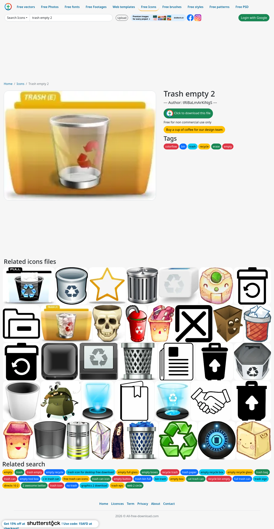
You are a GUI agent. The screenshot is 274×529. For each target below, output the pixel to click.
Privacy (142, 504)
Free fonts (72, 7)
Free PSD (242, 7)
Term (130, 504)
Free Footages (96, 7)
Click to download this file (188, 113)
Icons (20, 84)
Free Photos (49, 7)
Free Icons (148, 7)
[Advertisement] (137, 53)
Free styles (195, 7)
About (155, 504)
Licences (117, 504)
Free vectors (26, 7)
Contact (169, 504)
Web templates (124, 7)
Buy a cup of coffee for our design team (194, 130)
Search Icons (16, 18)
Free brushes (172, 7)
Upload (121, 18)
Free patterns (219, 7)
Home (8, 84)
